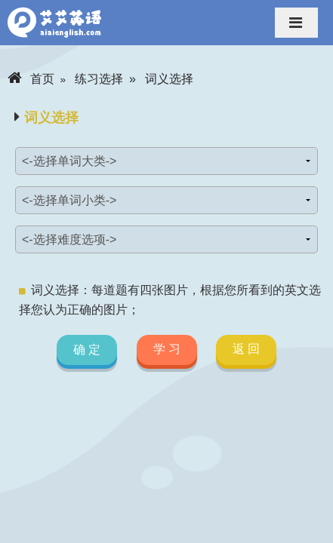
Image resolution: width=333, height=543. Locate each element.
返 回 (246, 348)
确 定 (86, 350)
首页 (31, 78)
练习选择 (99, 78)
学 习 (166, 348)
